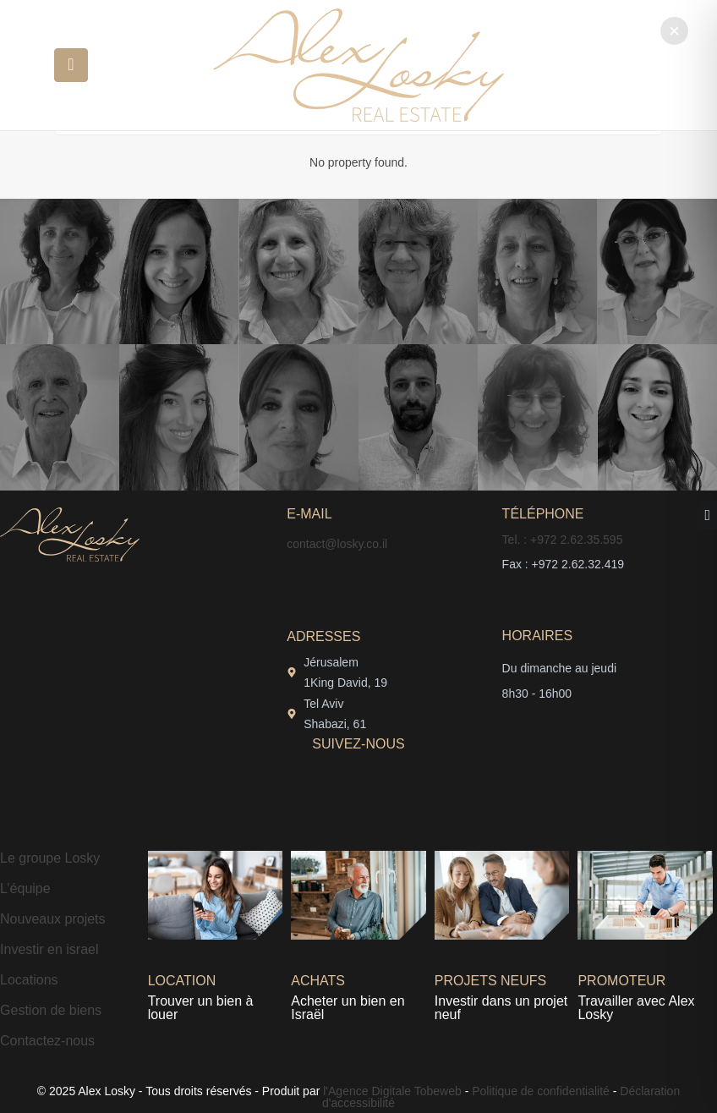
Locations (29, 980)
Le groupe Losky (50, 858)
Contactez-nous (47, 1041)
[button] (674, 31)
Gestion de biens (50, 1010)
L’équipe (25, 888)
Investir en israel (49, 949)
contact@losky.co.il (337, 544)
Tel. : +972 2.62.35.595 (562, 539)
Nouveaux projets (53, 919)
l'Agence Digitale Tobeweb (390, 1091)
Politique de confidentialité (541, 1091)
